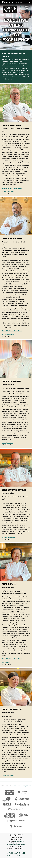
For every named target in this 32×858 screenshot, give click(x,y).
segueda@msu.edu (8, 334)
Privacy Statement (16, 837)
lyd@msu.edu (6, 662)
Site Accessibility (16, 839)
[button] (27, 8)
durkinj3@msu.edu (8, 537)
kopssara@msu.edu (8, 775)
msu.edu (17, 843)
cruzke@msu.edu (7, 443)
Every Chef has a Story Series (12, 331)
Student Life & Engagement (21, 786)
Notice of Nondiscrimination (16, 844)
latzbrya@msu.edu (8, 191)
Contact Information (16, 836)
